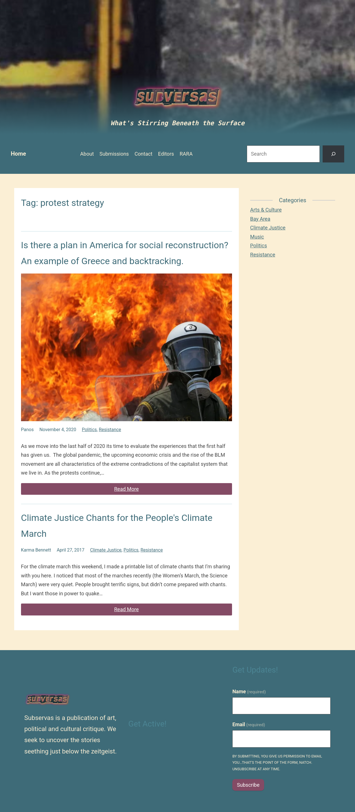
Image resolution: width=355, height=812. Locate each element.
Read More (126, 489)
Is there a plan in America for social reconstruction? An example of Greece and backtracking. (124, 253)
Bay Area (260, 219)
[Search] (333, 154)
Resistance (110, 429)
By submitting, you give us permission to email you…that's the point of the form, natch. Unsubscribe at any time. (277, 762)
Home (18, 153)
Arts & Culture (266, 210)
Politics (89, 429)
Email (248, 724)
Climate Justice (106, 550)
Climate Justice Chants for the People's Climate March (116, 525)
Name (249, 691)
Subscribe (248, 785)
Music (257, 237)
